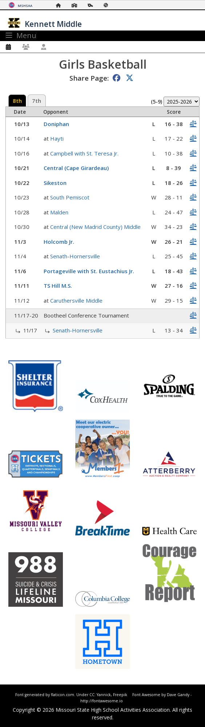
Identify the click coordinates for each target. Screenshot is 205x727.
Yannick (104, 694)
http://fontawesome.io (101, 700)
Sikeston (55, 182)
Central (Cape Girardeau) (76, 167)
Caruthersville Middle (76, 300)
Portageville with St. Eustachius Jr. (89, 271)
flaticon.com (62, 694)
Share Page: (89, 77)
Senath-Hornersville (75, 256)
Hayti (57, 138)
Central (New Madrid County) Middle (95, 226)
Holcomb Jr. (59, 241)
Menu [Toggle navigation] (21, 36)
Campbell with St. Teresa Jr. (84, 153)
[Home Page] (60, 5)
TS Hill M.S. (58, 285)
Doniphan (56, 124)
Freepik (120, 694)
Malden (59, 212)
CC (92, 694)
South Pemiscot (69, 197)
